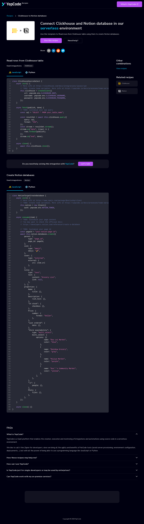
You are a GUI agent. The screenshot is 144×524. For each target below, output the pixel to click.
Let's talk (85, 164)
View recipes (121, 68)
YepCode (69, 164)
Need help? (73, 40)
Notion (122, 91)
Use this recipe (51, 40)
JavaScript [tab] (15, 72)
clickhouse (28, 66)
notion (27, 180)
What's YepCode (129, 4)
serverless (49, 28)
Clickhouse (123, 83)
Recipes (10, 16)
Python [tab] (30, 72)
